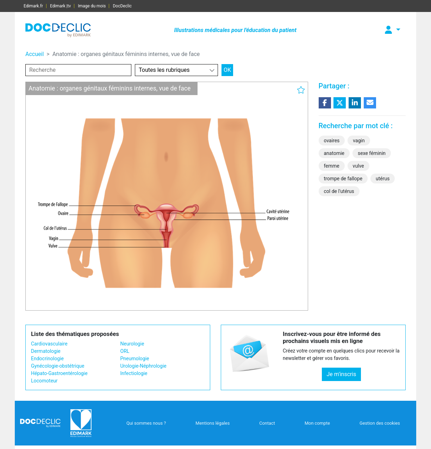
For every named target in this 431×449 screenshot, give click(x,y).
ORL (125, 351)
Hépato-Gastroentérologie (59, 373)
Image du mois (92, 6)
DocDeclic (122, 6)
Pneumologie (134, 358)
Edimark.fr (33, 6)
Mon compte (317, 423)
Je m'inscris (341, 374)
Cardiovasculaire (49, 344)
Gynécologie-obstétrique (57, 366)
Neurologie (132, 344)
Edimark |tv (60, 6)
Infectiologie (134, 373)
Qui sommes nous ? (146, 423)
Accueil (34, 54)
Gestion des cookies (380, 423)
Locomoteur (44, 380)
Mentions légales (212, 423)
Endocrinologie (47, 358)
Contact (267, 423)
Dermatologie (46, 351)
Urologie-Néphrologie (143, 366)
